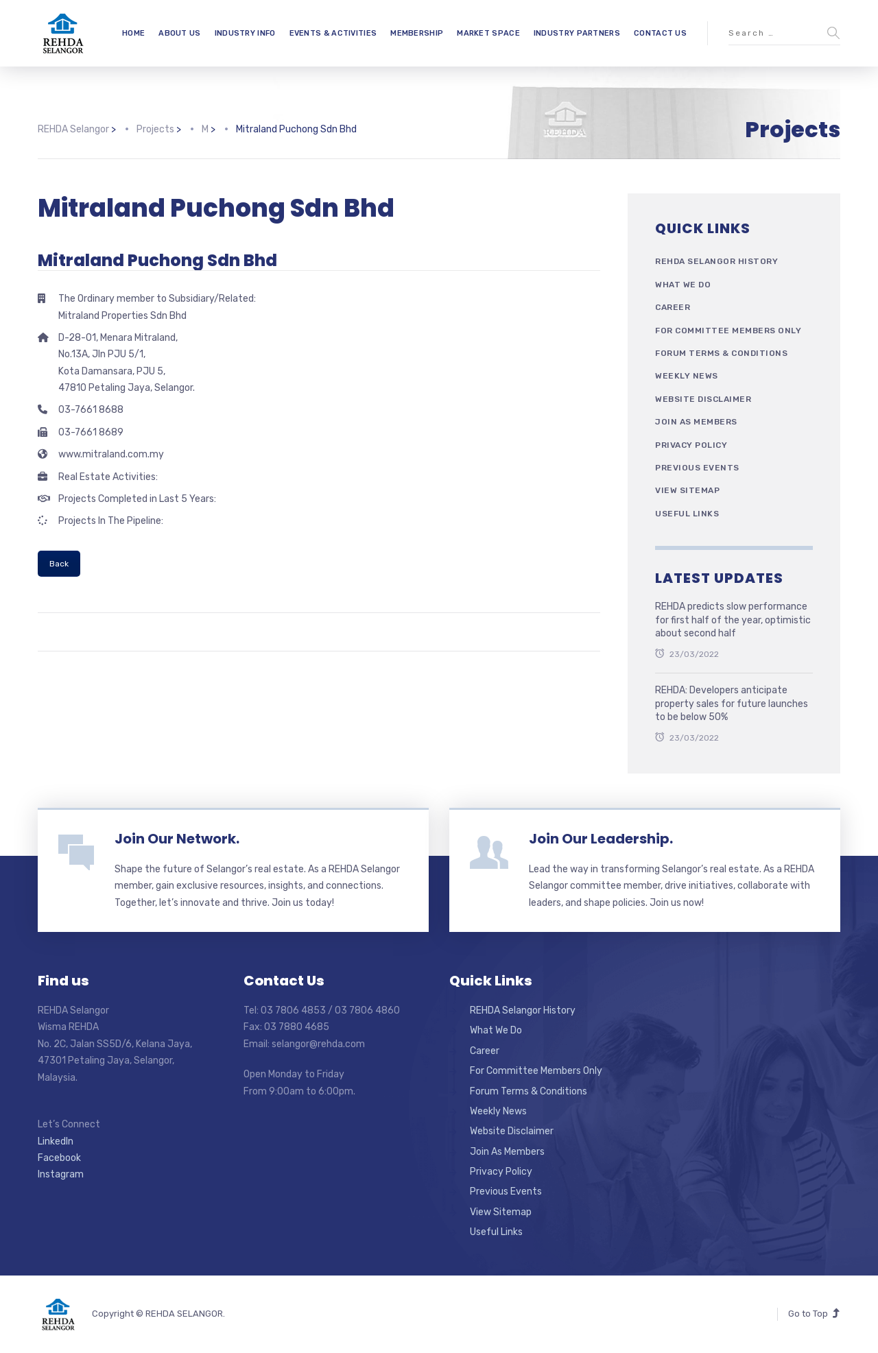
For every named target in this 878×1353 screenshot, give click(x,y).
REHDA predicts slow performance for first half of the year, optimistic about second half (733, 620)
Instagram (61, 1174)
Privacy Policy (691, 445)
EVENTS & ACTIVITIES (333, 33)
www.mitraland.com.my (111, 454)
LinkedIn (55, 1141)
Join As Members (696, 422)
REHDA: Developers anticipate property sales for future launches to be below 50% (731, 703)
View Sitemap (687, 490)
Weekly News (686, 376)
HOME (133, 33)
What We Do (683, 284)
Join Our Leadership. (601, 838)
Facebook (59, 1158)
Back (59, 563)
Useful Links (687, 513)
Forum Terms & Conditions (721, 353)
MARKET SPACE (488, 33)
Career (672, 307)
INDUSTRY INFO (245, 33)
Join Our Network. (177, 838)
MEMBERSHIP (416, 33)
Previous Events (697, 467)
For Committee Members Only (728, 330)
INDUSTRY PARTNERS (577, 33)
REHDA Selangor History (716, 261)
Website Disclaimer (703, 399)
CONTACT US (660, 33)
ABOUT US (179, 33)
